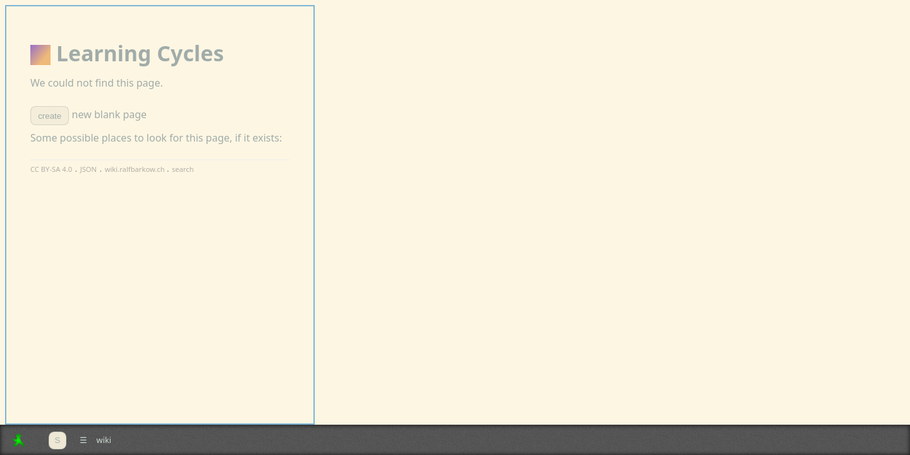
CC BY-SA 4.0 (51, 169)
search (183, 169)
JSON (88, 169)
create (49, 116)
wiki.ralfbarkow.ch (136, 169)
